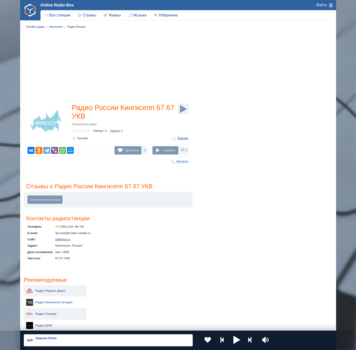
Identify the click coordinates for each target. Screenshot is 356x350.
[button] (231, 340)
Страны (89, 15)
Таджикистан (103, 296)
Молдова (163, 289)
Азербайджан (166, 312)
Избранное (168, 15)
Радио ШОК (285, 82)
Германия (226, 312)
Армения (162, 296)
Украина (100, 289)
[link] (30, 10)
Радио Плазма (287, 71)
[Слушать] (183, 109)
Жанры (114, 15)
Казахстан (226, 289)
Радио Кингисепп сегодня (295, 59)
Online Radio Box (57, 5)
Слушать (169, 150)
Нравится (132, 150)
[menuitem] (57, 15)
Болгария (225, 296)
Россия (37, 289)
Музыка (140, 15)
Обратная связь (161, 325)
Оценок (114, 131)
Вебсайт (183, 139)
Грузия (99, 312)
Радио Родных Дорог (292, 48)
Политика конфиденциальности (125, 325)
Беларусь (39, 312)
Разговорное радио (84, 125)
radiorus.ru (62, 240)
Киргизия (38, 296)
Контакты (182, 161)
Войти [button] (321, 5)
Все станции (60, 15)
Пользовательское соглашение (81, 325)
